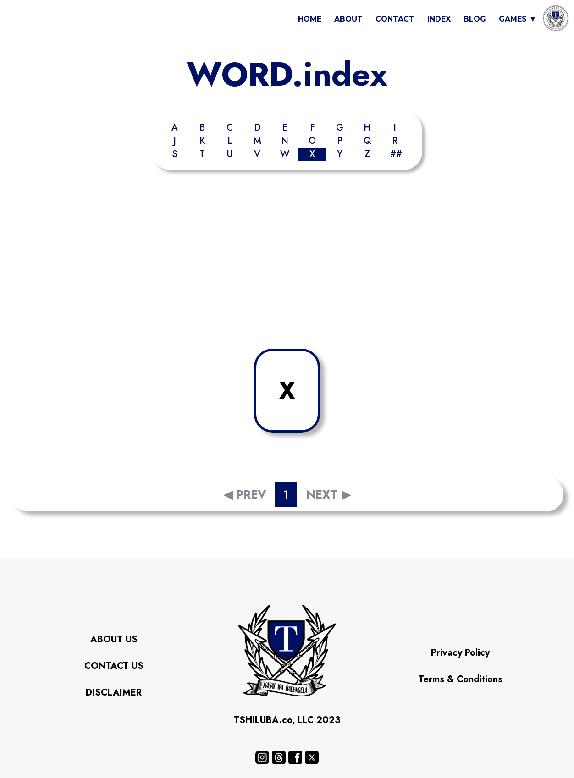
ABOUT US (114, 639)
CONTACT (394, 19)
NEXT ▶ (328, 494)
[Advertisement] (287, 261)
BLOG (475, 19)
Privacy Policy (460, 652)
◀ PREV (245, 494)
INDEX (439, 19)
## (396, 154)
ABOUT (348, 19)
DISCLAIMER (114, 692)
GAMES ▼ (517, 19)
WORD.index (287, 74)
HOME (309, 19)
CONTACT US (114, 666)
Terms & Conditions (460, 679)
